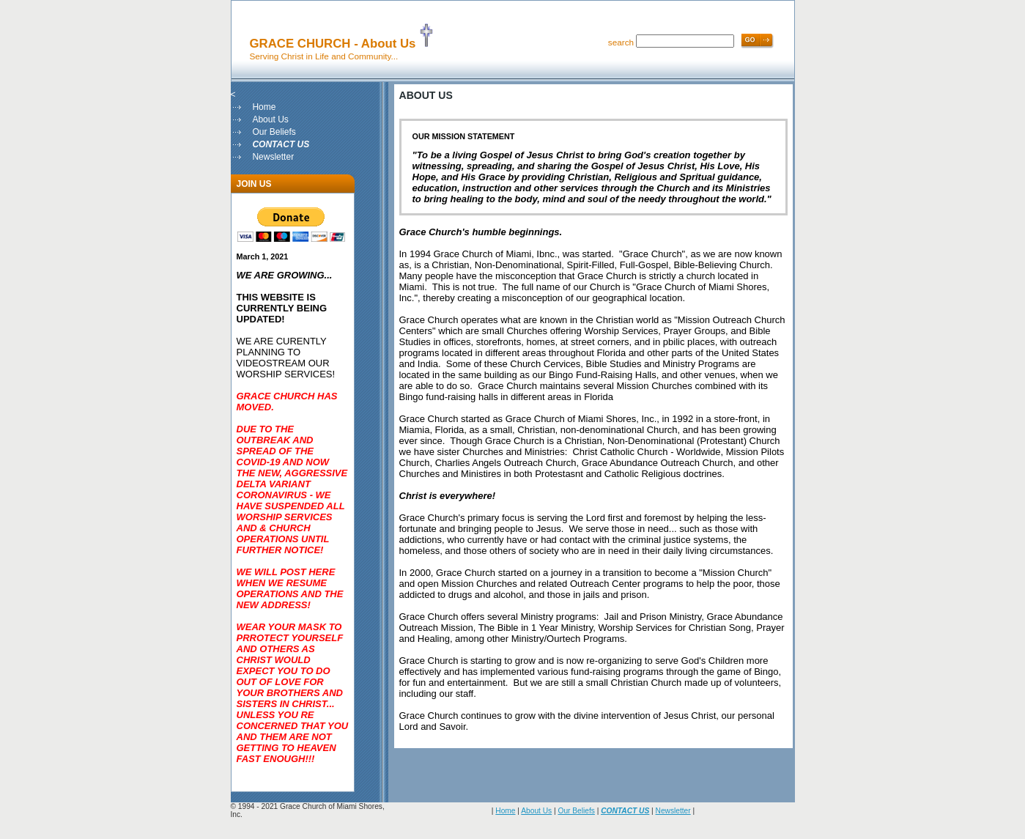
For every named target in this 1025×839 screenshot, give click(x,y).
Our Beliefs (273, 132)
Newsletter (273, 157)
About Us (270, 119)
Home (263, 107)
